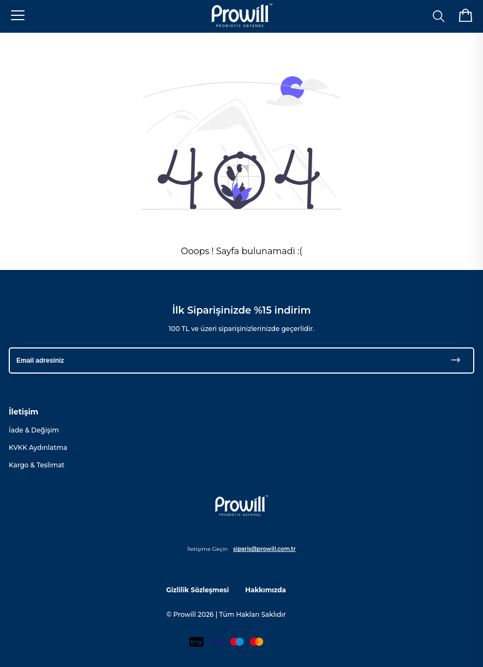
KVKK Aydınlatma (38, 447)
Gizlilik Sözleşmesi (197, 590)
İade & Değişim (34, 430)
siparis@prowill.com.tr (264, 548)
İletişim (23, 412)
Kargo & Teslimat (36, 465)
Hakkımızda (265, 590)
